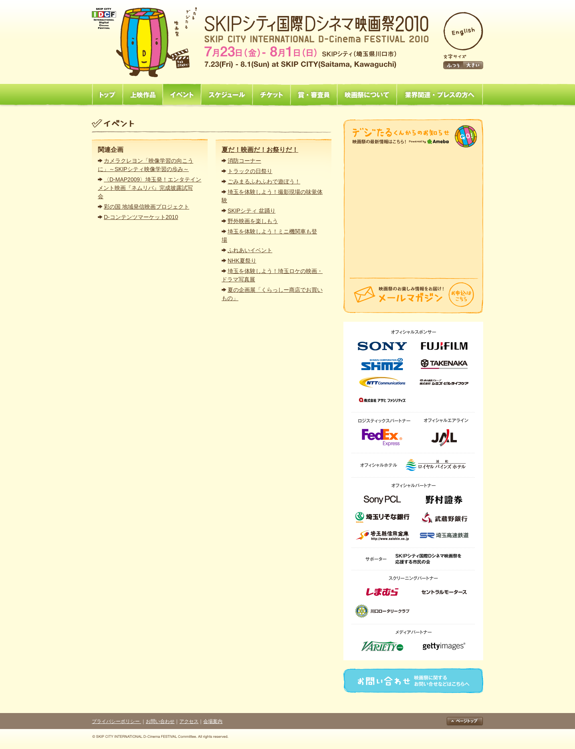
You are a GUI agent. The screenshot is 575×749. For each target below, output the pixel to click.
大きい (473, 65)
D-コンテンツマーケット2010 (141, 217)
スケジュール (226, 95)
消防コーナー (244, 160)
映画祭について (367, 95)
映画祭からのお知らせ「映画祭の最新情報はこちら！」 (413, 136)
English (463, 31)
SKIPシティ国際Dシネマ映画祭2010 (260, 42)
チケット (271, 95)
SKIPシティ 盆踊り (252, 210)
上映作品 (143, 95)
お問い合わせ (413, 680)
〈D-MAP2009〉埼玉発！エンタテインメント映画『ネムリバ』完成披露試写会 (149, 187)
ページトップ (464, 721)
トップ (107, 95)
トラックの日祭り (250, 171)
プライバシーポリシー (116, 721)
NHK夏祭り (242, 260)
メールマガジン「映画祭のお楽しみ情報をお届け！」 (413, 295)
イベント (182, 95)
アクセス (188, 721)
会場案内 (212, 721)
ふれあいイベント (250, 250)
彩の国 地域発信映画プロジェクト (146, 206)
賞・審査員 (313, 95)
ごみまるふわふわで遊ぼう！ (264, 181)
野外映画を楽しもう (253, 221)
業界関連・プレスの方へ (440, 95)
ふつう (453, 65)
